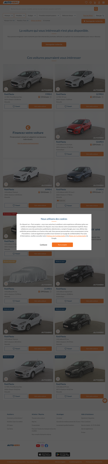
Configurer (43, 245)
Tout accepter (62, 245)
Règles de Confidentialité (77, 236)
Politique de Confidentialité (56, 236)
